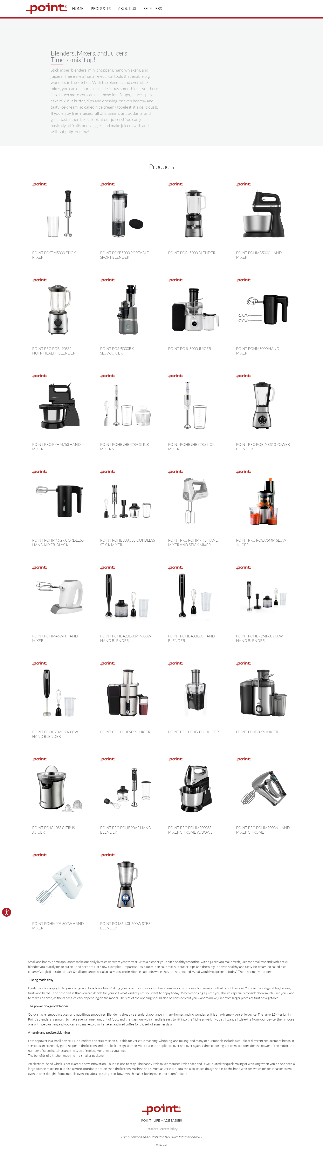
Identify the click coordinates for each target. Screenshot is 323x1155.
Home (77, 8)
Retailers (152, 8)
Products (101, 8)
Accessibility (169, 1129)
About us (127, 8)
